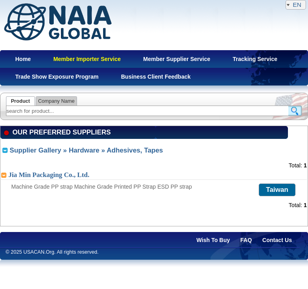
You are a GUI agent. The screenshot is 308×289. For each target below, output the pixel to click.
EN (296, 4)
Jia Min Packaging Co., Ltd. (48, 175)
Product (20, 101)
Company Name (56, 101)
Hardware (84, 150)
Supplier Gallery (35, 150)
